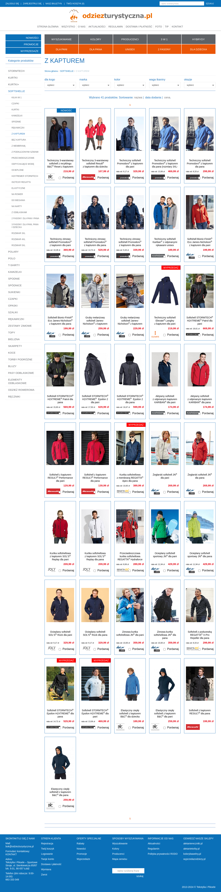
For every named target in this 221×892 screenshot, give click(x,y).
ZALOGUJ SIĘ (12, 3)
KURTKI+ (13, 84)
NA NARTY (17, 206)
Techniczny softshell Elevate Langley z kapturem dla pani (165, 320)
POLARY (13, 251)
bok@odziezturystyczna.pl (20, 846)
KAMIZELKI (17, 115)
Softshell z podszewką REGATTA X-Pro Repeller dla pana (200, 634)
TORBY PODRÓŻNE (20, 359)
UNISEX (130, 49)
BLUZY (12, 366)
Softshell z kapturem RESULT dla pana (200, 712)
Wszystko (68, 26)
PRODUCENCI (130, 39)
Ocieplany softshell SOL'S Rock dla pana (95, 633)
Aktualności (96, 26)
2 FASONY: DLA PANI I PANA (25, 218)
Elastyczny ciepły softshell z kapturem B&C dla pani (165, 713)
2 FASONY (164, 49)
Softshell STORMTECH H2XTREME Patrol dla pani (199, 320)
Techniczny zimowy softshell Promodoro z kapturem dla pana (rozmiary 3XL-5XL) (95, 244)
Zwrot (44, 874)
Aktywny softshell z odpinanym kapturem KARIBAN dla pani (165, 399)
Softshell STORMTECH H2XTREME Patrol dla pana (60, 399)
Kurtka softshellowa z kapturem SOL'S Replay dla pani (60, 556)
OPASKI (13, 305)
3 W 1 (164, 39)
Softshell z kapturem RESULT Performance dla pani (60, 477)
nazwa (138, 97)
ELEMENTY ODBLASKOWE (17, 381)
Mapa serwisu (119, 859)
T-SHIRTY (14, 265)
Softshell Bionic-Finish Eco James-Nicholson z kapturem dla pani (199, 242)
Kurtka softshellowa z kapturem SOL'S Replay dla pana (95, 556)
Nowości (32, 37)
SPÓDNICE (15, 285)
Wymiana (46, 869)
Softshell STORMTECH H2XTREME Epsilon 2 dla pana (130, 399)
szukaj (210, 3)
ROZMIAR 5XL (18, 245)
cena (167, 97)
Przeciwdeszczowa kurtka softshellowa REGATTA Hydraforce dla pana (130, 558)
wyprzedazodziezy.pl (194, 859)
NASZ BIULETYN (54, 3)
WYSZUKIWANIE (61, 39)
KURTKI (13, 77)
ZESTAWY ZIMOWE (20, 325)
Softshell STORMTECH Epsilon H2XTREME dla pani (95, 713)
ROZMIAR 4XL (18, 239)
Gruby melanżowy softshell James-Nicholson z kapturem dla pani (95, 322)
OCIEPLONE (18, 170)
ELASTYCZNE (18, 188)
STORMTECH (16, 70)
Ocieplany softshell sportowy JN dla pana (200, 555)
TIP (167, 26)
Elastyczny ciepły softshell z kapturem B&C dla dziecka (130, 713)
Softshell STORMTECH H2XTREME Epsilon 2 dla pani (95, 399)
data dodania (153, 97)
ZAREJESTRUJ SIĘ (32, 3)
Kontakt (177, 26)
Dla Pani (61, 49)
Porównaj (68, 177)
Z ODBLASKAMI (19, 212)
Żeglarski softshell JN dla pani (165, 476)
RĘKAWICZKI (18, 128)
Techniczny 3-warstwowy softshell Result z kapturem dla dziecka (95, 163)
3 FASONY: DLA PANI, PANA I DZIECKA (25, 225)
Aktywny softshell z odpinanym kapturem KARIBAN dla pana (200, 399)
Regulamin (115, 26)
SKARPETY (15, 345)
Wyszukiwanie (120, 843)
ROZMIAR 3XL (18, 233)
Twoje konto (47, 859)
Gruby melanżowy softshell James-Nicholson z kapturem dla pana (130, 322)
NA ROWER (17, 194)
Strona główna (48, 26)
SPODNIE (16, 122)
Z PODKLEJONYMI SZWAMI (25, 152)
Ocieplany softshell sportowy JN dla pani (165, 555)
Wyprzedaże (30, 51)
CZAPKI (15, 103)
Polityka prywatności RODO (163, 853)
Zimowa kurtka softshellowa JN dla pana (165, 634)
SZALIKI (13, 312)
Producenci (118, 853)
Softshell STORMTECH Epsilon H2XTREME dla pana (60, 713)
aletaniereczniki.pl (193, 843)
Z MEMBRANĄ (18, 146)
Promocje (31, 44)
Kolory (115, 848)
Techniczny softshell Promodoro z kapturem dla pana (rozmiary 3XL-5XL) (165, 165)
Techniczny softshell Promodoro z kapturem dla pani (130, 163)
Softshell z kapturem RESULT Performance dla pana (95, 477)
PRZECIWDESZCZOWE (23, 158)
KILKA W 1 (17, 97)
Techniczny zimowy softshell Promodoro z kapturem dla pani (60, 242)
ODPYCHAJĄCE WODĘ (23, 164)
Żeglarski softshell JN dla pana (200, 476)
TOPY (11, 332)
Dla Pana (95, 49)
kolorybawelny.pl (192, 853)
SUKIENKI (14, 292)
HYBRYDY (198, 39)
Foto (158, 26)
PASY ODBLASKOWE (21, 372)
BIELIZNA (14, 339)
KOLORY (95, 39)
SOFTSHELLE (16, 91)
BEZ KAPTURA (19, 140)
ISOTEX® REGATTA (21, 182)
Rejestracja (47, 843)
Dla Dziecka (198, 49)
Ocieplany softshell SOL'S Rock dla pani (60, 633)
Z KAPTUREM (18, 134)
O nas (82, 26)
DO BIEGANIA (18, 200)
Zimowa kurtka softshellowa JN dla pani (130, 633)
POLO (11, 258)
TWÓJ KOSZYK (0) (75, 3)
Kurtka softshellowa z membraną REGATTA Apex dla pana (130, 477)
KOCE (12, 352)
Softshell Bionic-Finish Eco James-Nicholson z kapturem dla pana (60, 320)
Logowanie (47, 853)
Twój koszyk (47, 848)
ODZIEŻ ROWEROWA (21, 389)
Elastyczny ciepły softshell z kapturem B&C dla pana (60, 792)
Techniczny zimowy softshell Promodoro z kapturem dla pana (130, 242)
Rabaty (80, 843)
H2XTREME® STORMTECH (25, 176)
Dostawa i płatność (139, 26)
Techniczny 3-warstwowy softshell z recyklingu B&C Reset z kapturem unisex (60, 165)
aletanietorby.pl (191, 848)
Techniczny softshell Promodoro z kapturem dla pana (200, 163)
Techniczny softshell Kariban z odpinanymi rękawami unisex (165, 242)
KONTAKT (11, 854)
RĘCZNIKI (14, 396)
